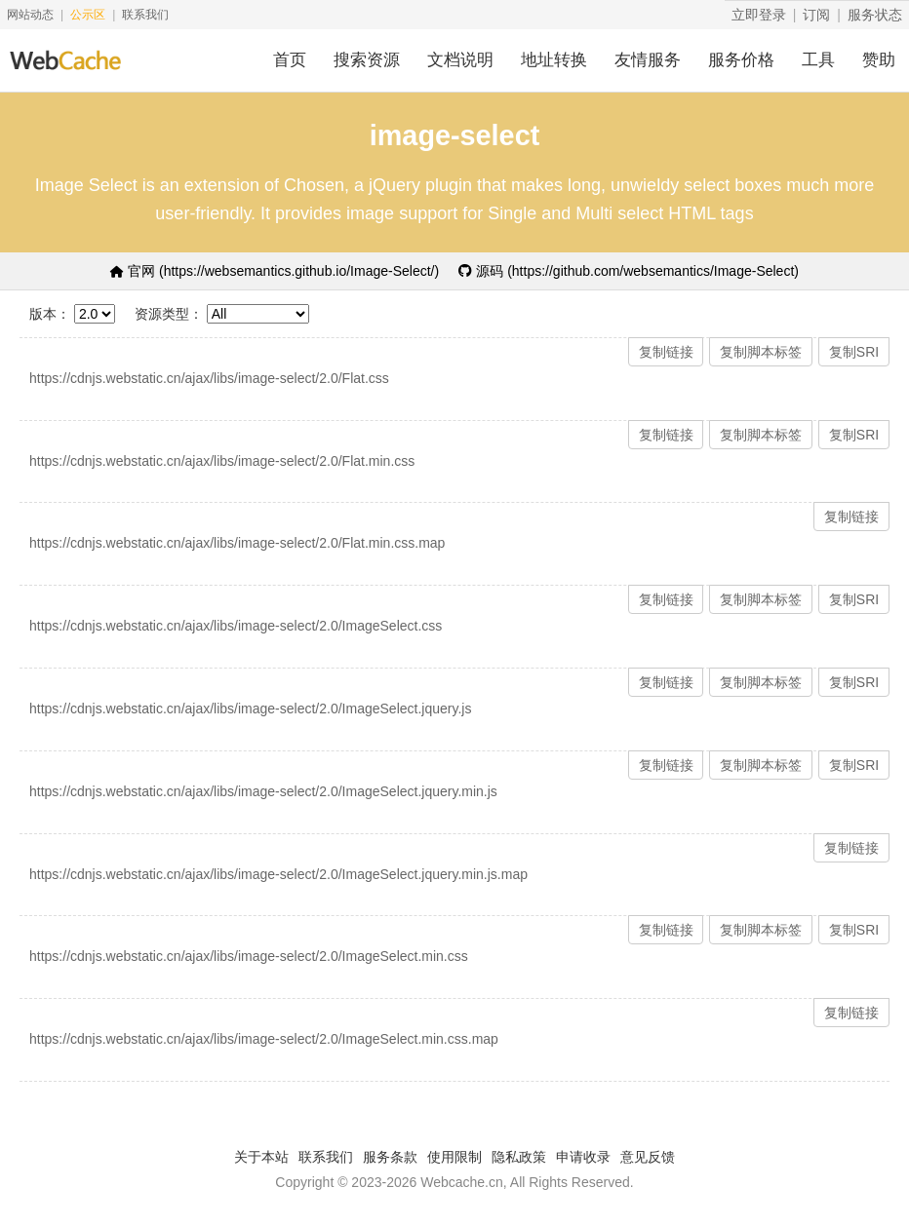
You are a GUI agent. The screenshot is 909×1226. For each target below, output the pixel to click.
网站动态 (30, 14)
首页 (289, 60)
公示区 (87, 14)
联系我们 (145, 14)
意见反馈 (647, 1157)
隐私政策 (519, 1157)
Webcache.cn (461, 1182)
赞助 (878, 60)
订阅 (816, 14)
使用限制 (454, 1157)
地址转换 (554, 60)
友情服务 (647, 60)
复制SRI (854, 352)
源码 (628, 271)
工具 (818, 60)
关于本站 (261, 1157)
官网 (274, 271)
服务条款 (390, 1157)
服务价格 (741, 60)
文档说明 (460, 60)
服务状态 (875, 14)
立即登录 (758, 14)
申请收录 (583, 1157)
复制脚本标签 (761, 352)
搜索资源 (367, 60)
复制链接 (666, 352)
